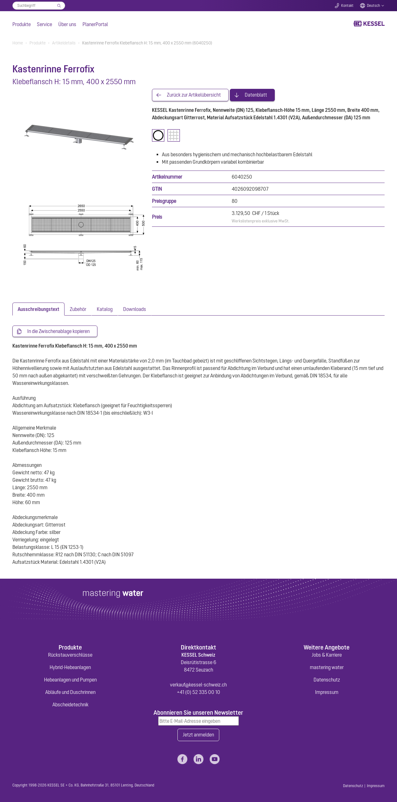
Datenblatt (256, 95)
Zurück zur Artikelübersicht (194, 95)
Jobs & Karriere (327, 655)
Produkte (21, 24)
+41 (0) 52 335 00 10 (198, 692)
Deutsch (373, 5)
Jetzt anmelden (198, 735)
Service (44, 24)
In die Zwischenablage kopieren (58, 331)
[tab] (38, 309)
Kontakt (347, 5)
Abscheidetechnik (70, 704)
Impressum (326, 692)
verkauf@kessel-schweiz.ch (198, 684)
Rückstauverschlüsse (70, 655)
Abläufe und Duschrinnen (70, 692)
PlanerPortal (95, 24)
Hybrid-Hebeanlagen (70, 667)
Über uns (67, 24)
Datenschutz (327, 679)
